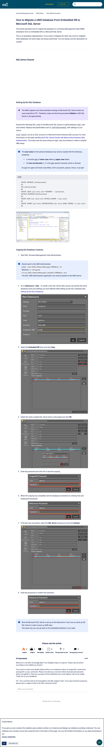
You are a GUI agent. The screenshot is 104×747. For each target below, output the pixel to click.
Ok (4, 743)
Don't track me (13, 743)
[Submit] (75, 4)
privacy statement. (9, 737)
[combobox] (87, 4)
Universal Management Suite (24, 13)
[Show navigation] (99, 742)
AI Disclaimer (49, 4)
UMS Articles (40, 13)
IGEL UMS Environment (53, 13)
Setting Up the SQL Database (32, 292)
